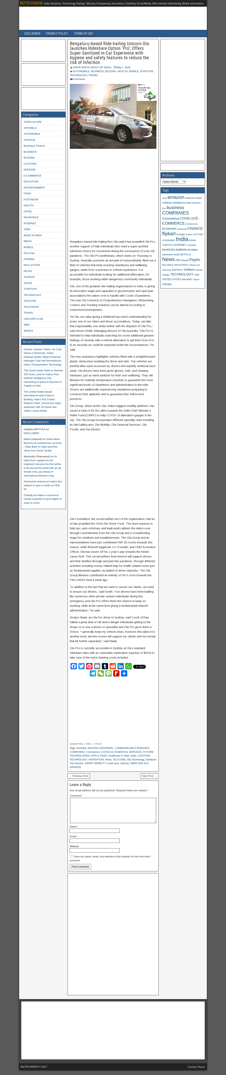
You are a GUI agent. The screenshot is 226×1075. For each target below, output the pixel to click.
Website (74, 851)
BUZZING (110, 71)
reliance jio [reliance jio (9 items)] (194, 265)
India (133, 755)
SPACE (28, 283)
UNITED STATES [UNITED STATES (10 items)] (171, 279)
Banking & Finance (34, 145)
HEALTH (122, 71)
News (108, 759)
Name (74, 831)
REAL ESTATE (32, 265)
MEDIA (28, 241)
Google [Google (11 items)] (180, 234)
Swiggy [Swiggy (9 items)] (166, 274)
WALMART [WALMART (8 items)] (187, 279)
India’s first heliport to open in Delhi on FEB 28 (43, 485)
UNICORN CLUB (33, 318)
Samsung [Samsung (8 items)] (166, 270)
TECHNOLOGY (78, 75)
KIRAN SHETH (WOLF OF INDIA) (92, 67)
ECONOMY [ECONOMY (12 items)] (169, 228)
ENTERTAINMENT (34, 187)
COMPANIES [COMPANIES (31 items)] (175, 212)
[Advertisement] (113, 194)
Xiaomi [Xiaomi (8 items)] (196, 279)
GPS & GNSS (99, 755)
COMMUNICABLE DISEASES (132, 748)
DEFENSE (30, 169)
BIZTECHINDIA (31, 3)
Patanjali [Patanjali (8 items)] (184, 260)
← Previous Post (78, 775)
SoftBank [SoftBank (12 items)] (189, 269)
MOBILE (134, 71)
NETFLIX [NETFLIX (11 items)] (185, 254)
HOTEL (28, 211)
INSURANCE (31, 217)
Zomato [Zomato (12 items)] (167, 284)
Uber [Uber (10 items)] (196, 274)
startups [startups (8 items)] (199, 270)
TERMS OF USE (83, 33)
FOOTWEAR (31, 199)
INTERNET (30, 223)
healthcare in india (118, 755)
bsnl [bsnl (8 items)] (164, 208)
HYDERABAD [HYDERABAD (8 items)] (168, 240)
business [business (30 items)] (175, 207)
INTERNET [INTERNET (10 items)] (180, 245)
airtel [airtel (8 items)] (164, 198)
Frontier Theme (196, 1071)
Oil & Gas (29, 253)
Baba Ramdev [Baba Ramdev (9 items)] (193, 202)
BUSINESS (97, 71)
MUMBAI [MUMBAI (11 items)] (192, 249)
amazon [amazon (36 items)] (175, 197)
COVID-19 (107, 751)
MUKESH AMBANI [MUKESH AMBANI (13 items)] (174, 249)
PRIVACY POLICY (57, 33)
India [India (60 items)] (182, 239)
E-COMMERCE (32, 175)
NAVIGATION (96, 759)
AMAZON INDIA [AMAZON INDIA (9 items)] (193, 198)
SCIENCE (29, 276)
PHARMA (29, 259)
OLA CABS (119, 759)
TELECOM (30, 300)
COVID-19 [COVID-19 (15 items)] (187, 218)
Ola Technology (135, 759)
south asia (113, 763)
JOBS (27, 229)
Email (74, 841)
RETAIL (28, 271)
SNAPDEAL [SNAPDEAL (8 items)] (177, 270)
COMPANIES (77, 751)
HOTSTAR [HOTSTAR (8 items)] (198, 234)
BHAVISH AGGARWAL (101, 748)
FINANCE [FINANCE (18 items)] (195, 229)
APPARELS (30, 128)
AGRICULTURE (33, 121)
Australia (81, 748)
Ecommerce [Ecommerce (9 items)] (191, 224)
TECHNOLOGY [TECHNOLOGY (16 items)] (181, 274)
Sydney (124, 763)
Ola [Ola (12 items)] (178, 260)
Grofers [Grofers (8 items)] (189, 234)
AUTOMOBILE (81, 71)
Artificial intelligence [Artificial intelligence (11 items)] (174, 202)
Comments (79, 79)
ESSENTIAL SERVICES (128, 751)
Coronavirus (93, 751)
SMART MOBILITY (95, 763)
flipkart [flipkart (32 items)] (169, 233)
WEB (27, 324)
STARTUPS (146, 71)
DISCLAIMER (32, 33)
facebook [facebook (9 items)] (182, 229)
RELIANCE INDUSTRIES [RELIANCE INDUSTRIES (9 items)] (175, 265)
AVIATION (29, 139)
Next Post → (150, 775)
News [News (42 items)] (168, 259)
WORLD (28, 330)
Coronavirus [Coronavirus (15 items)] (170, 218)
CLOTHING (30, 163)
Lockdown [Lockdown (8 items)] (191, 245)
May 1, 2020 (124, 67)
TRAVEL (93, 75)
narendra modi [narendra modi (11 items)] (170, 254)
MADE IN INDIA (33, 235)
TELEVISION (31, 306)
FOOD (27, 193)
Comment (76, 795)
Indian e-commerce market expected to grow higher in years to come (43, 499)
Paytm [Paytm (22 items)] (194, 260)
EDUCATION (31, 181)
